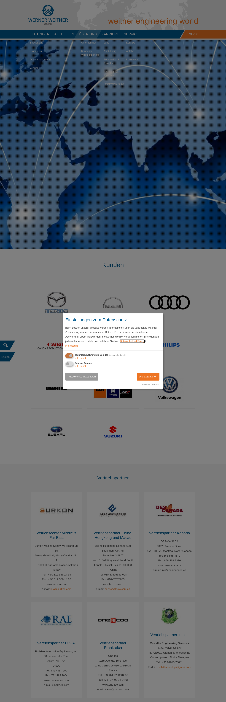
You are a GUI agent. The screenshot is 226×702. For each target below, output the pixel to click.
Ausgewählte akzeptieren (82, 376)
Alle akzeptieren (148, 376)
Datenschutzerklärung (132, 341)
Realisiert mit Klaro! (150, 384)
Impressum (71, 345)
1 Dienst (80, 358)
